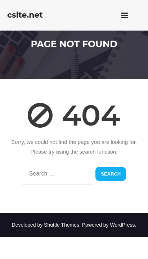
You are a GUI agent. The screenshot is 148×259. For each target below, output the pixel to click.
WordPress (122, 225)
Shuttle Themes (61, 225)
